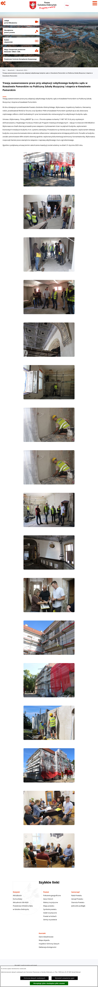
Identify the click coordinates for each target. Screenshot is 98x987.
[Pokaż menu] (95, 3)
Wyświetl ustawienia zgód (64, 978)
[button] (49, 188)
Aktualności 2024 (21, 70)
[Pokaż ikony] (3, 3)
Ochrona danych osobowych (34, 978)
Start (4, 70)
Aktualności (11, 70)
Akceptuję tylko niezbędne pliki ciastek (49, 983)
